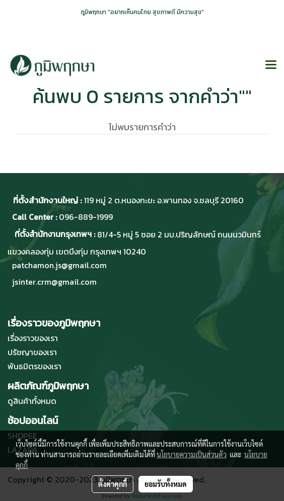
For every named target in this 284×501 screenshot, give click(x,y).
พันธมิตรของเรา (34, 366)
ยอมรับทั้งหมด (166, 483)
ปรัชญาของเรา (32, 352)
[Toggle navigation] (271, 65)
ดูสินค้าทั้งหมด (32, 401)
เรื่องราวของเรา (33, 338)
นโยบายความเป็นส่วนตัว (192, 454)
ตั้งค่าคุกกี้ (112, 483)
